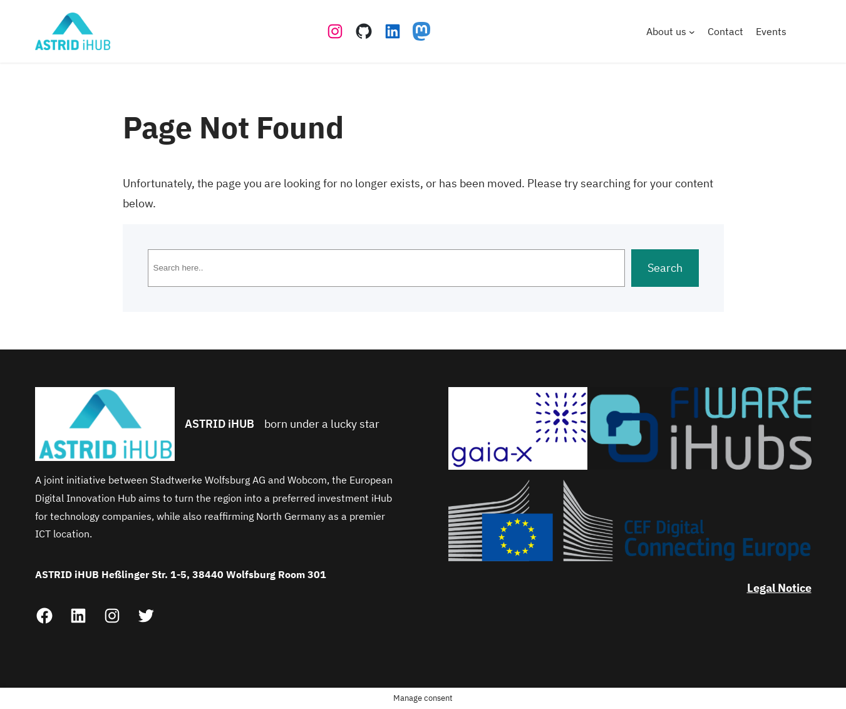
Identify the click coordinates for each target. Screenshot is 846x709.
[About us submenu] (692, 31)
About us (666, 31)
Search (665, 268)
